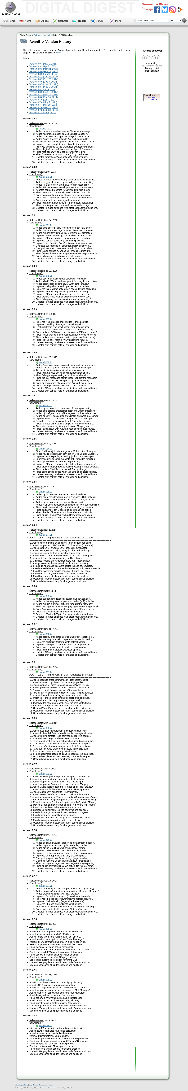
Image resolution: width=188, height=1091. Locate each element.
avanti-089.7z (45, 319)
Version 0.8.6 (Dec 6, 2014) (43, 81)
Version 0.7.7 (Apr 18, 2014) (43, 105)
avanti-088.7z (45, 362)
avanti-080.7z (45, 728)
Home (9, 20)
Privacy (35, 1085)
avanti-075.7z (45, 979)
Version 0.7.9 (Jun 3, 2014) (42, 99)
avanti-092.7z (45, 177)
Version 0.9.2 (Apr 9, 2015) (42, 66)
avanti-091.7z (45, 225)
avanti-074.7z (45, 1025)
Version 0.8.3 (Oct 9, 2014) (42, 89)
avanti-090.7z (45, 276)
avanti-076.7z (45, 929)
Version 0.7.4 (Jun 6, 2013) (42, 112)
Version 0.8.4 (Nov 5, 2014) (43, 87)
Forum (96, 20)
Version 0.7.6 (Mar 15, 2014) (43, 107)
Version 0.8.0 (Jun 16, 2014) (43, 97)
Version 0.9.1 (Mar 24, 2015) (43, 69)
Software (60, 20)
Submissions (43, 1085)
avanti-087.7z (45, 405)
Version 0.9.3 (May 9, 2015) (43, 63)
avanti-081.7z (45, 672)
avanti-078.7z (45, 840)
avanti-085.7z (45, 491)
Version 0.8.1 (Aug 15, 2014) (43, 94)
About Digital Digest (21, 1085)
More (115, 20)
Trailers (79, 20)
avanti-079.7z (45, 773)
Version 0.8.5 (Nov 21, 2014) (43, 84)
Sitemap (51, 1085)
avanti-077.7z (45, 886)
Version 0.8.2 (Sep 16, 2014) (43, 92)
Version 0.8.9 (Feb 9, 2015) (43, 74)
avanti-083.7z (45, 596)
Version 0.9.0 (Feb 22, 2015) (43, 71)
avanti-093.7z (45, 128)
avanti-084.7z (45, 535)
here (58, 52)
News (25, 20)
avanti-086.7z (45, 448)
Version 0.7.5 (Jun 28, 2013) (43, 110)
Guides (42, 20)
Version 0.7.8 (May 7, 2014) (43, 102)
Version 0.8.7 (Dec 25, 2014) (43, 79)
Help (30, 1085)
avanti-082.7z (45, 634)
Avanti (47, 35)
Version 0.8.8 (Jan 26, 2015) (43, 76)
